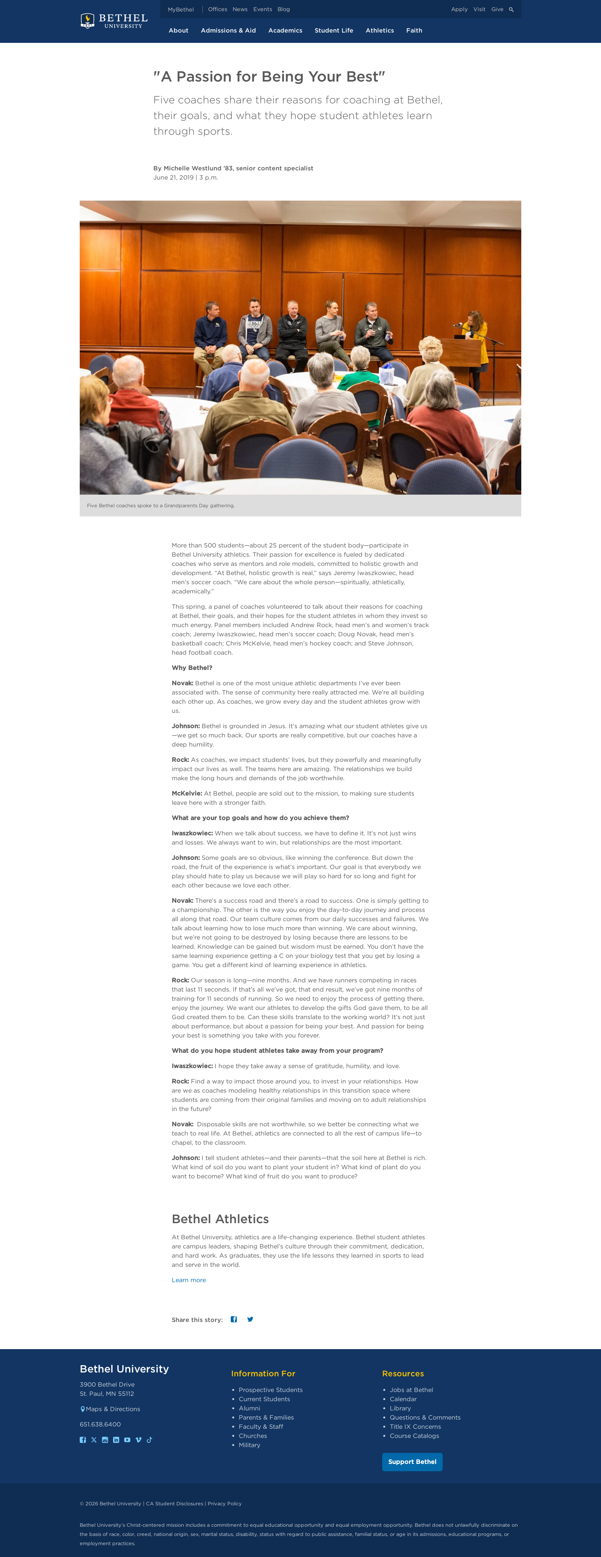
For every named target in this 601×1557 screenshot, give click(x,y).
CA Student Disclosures (174, 1503)
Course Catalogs (414, 1435)
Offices (217, 9)
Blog (284, 9)
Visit (479, 9)
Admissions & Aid (228, 30)
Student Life (334, 30)
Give (497, 9)
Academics (285, 30)
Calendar (403, 1399)
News (240, 9)
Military (249, 1445)
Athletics (380, 30)
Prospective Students (271, 1390)
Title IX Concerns (415, 1426)
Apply (459, 9)
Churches (253, 1435)
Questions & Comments (425, 1417)
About (179, 30)
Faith (414, 30)
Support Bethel (412, 1462)
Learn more (189, 1280)
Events (262, 9)
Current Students (264, 1399)
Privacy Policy (225, 1503)
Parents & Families (266, 1417)
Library (400, 1408)
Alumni (249, 1408)
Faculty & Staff (261, 1426)
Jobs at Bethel (411, 1390)
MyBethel (181, 9)
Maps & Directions (110, 1409)
